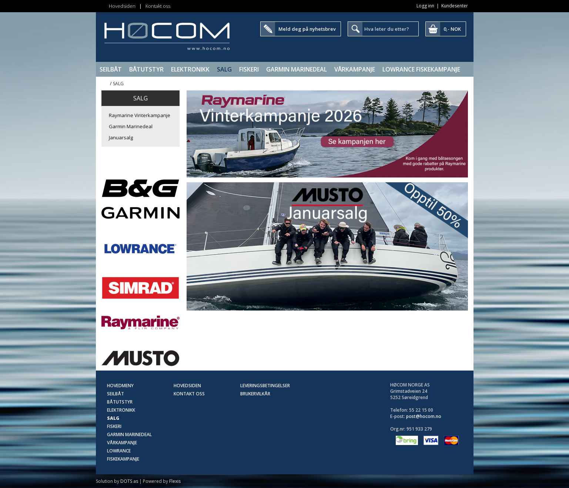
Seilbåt (111, 69)
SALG (224, 69)
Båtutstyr (146, 69)
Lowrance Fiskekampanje (421, 69)
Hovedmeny (120, 385)
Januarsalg (121, 137)
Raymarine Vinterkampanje (139, 115)
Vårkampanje (354, 69)
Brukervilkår (255, 394)
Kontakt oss (157, 6)
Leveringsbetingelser (265, 385)
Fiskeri (249, 69)
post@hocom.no (423, 416)
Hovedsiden (122, 6)
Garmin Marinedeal (296, 69)
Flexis (175, 481)
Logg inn (425, 6)
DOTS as (129, 481)
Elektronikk (190, 69)
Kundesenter (454, 6)
